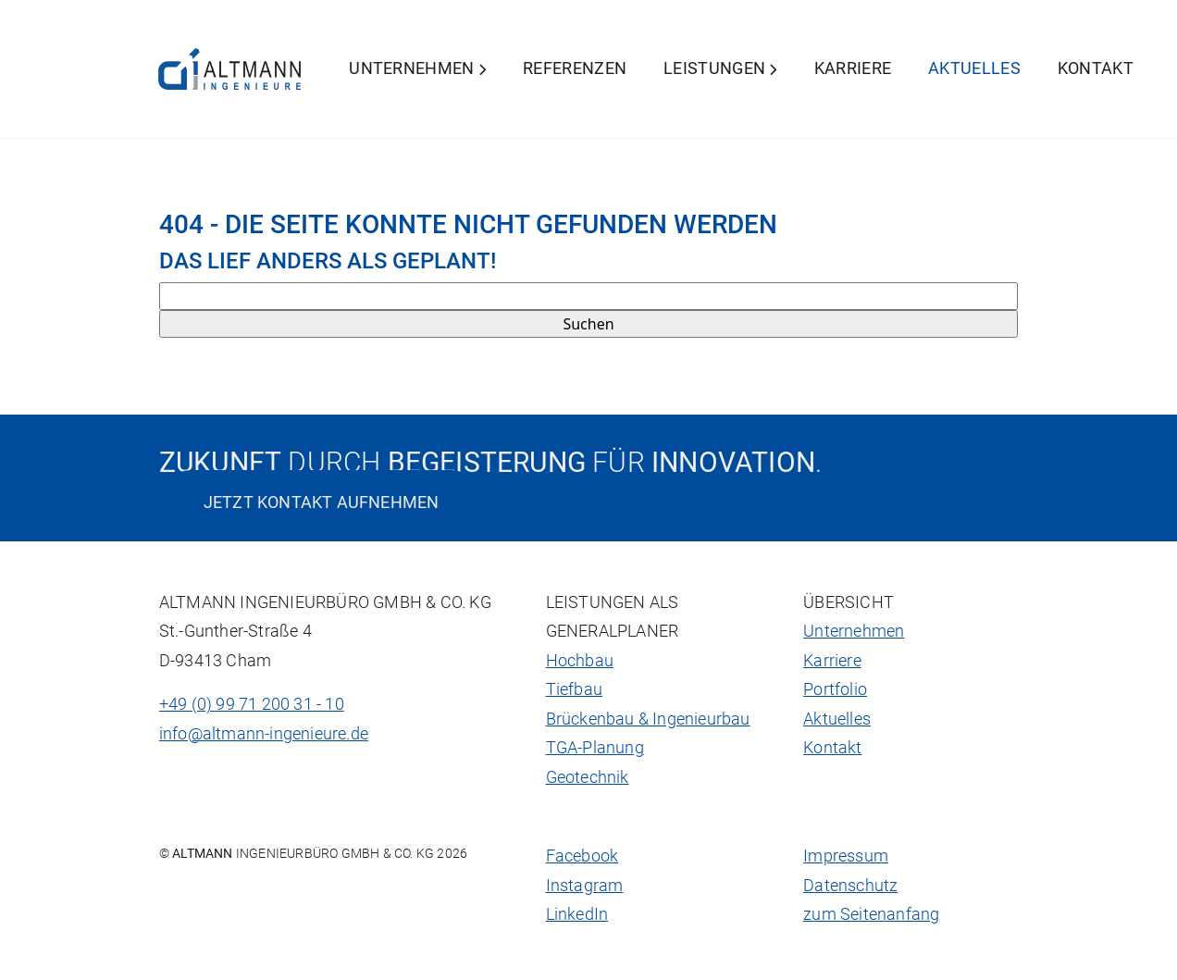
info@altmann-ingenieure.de (263, 734)
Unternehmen (417, 68)
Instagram (585, 885)
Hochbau (579, 660)
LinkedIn (577, 914)
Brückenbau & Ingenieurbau (648, 719)
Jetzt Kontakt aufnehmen (322, 502)
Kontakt (1096, 68)
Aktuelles (974, 68)
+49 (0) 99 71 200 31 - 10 (251, 704)
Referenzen (574, 68)
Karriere (852, 68)
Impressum (845, 856)
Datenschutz (850, 885)
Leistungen (720, 68)
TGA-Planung (595, 747)
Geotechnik (587, 777)
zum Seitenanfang (871, 914)
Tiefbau (574, 689)
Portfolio (835, 689)
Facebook (582, 856)
